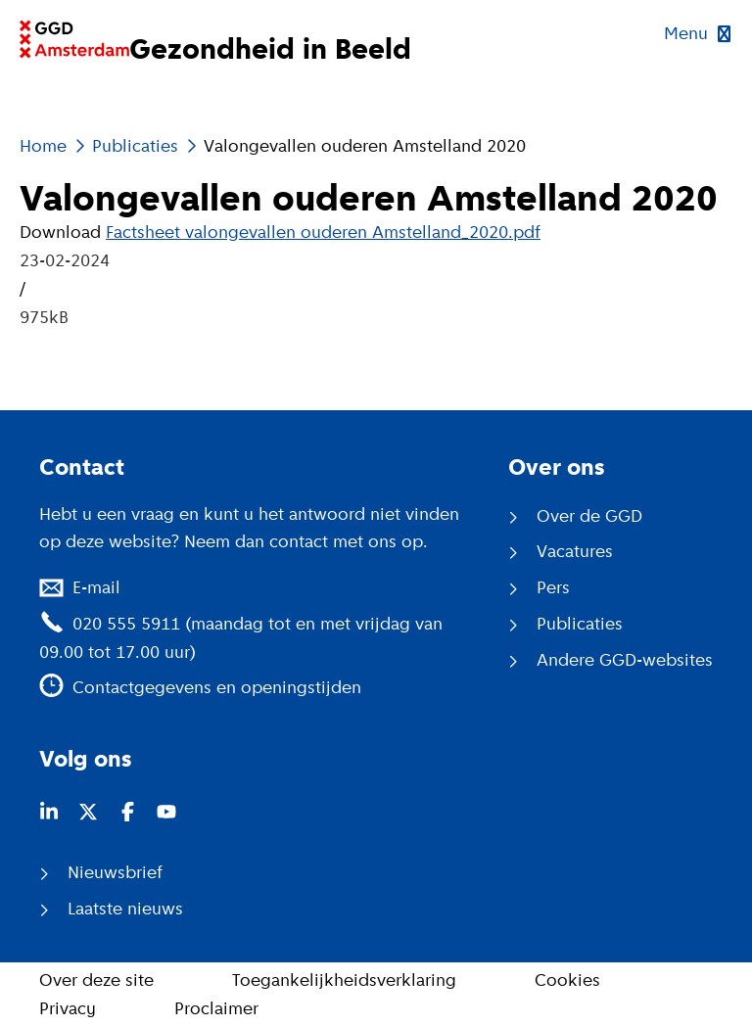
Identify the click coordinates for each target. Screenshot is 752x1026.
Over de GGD (589, 516)
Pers (553, 587)
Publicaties (135, 146)
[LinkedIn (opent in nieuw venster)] (49, 811)
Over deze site (96, 980)
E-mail (96, 587)
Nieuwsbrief (115, 872)
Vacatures (575, 551)
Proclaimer (216, 1008)
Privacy (67, 1008)
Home (43, 146)
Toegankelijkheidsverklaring (344, 980)
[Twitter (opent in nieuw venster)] (88, 811)
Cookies (567, 980)
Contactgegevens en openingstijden (216, 687)
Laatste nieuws (125, 908)
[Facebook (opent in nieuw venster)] (127, 811)
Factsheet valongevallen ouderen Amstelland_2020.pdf (323, 232)
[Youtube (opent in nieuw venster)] (166, 811)
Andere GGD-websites (625, 660)
